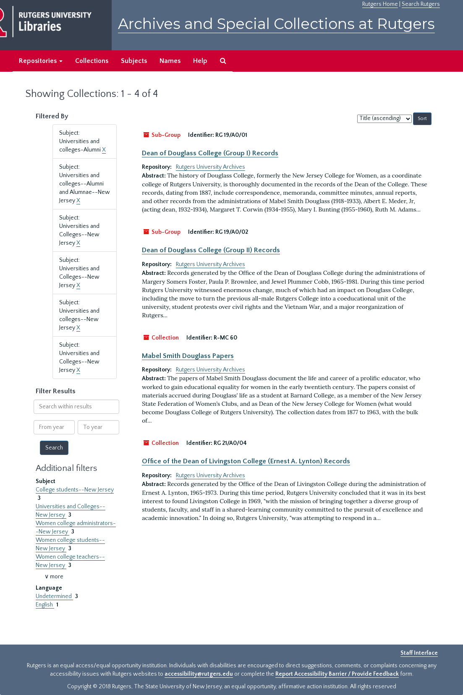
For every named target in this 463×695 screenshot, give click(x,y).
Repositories (41, 61)
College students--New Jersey (75, 489)
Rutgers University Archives (210, 167)
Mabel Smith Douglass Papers (188, 356)
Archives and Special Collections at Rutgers (276, 24)
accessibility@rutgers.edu (199, 674)
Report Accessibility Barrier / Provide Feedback (337, 674)
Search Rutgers (421, 4)
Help (200, 61)
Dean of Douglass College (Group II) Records (211, 250)
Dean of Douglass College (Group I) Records (210, 153)
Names (170, 61)
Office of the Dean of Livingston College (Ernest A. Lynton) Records (246, 461)
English (45, 604)
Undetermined (54, 596)
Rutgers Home (380, 4)
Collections (91, 61)
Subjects (134, 61)
